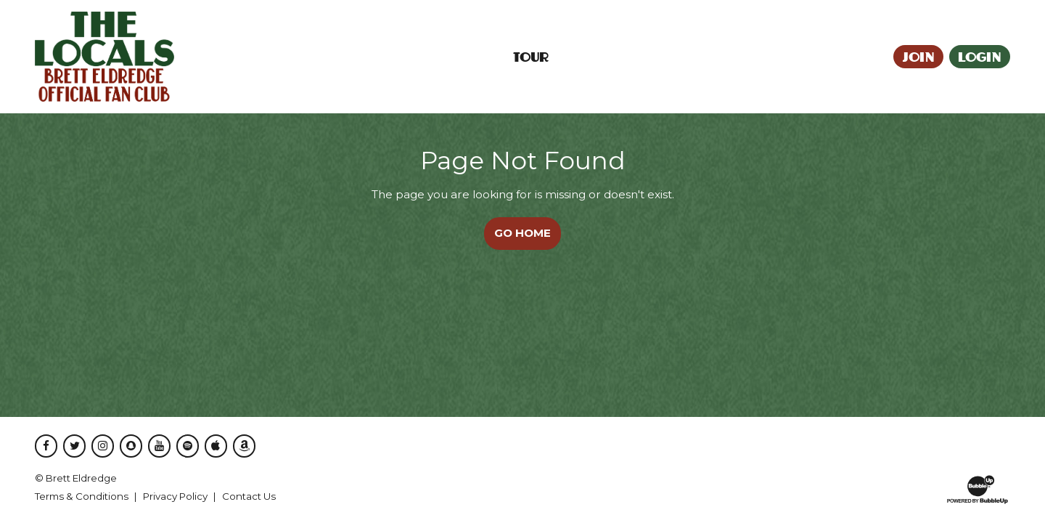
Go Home (522, 233)
